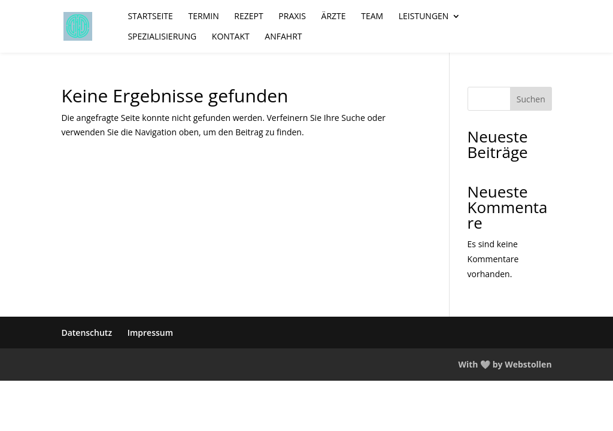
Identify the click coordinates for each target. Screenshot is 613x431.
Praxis (292, 17)
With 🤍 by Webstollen (504, 364)
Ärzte (333, 17)
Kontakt (231, 37)
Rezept (248, 17)
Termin (204, 17)
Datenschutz (86, 332)
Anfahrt (283, 37)
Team (372, 17)
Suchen (531, 99)
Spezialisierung (162, 37)
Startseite (150, 17)
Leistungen (424, 17)
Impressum (150, 332)
